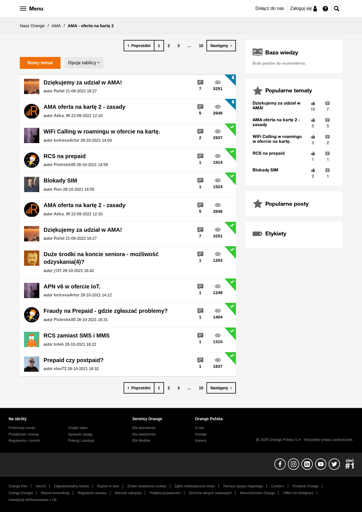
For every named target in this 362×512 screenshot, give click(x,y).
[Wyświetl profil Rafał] (59, 91)
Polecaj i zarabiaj (81, 441)
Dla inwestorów (144, 434)
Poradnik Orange (305, 486)
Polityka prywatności (165, 493)
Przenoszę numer (22, 428)
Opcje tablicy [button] (82, 62)
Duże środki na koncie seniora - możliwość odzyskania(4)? (101, 258)
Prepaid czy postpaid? (74, 360)
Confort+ (278, 486)
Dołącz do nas (269, 8)
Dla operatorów (144, 428)
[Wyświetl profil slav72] (60, 368)
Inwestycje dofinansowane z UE (33, 500)
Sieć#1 (41, 486)
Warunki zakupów (128, 493)
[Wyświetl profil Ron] (58, 189)
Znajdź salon (77, 428)
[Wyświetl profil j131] (58, 270)
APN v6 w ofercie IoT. (72, 286)
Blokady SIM (60, 180)
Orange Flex (18, 486)
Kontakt (201, 434)
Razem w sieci (108, 486)
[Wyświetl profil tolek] (59, 344)
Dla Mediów (141, 441)
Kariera (200, 441)
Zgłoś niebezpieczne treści (195, 486)
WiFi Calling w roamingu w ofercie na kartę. (102, 131)
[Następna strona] (221, 45)
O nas (199, 428)
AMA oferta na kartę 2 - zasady (84, 107)
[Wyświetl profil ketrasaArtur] (66, 140)
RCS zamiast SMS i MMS (76, 335)
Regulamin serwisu (92, 493)
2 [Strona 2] (169, 45)
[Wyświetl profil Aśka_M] (62, 115)
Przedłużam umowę (24, 434)
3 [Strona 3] (179, 45)
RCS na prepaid (65, 156)
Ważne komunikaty (55, 493)
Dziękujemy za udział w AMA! (83, 82)
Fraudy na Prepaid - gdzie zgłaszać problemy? (106, 311)
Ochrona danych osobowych (210, 493)
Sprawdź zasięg (80, 434)
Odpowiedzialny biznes (71, 486)
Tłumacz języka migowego (243, 486)
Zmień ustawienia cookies (146, 486)
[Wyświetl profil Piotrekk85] (65, 164)
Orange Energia (21, 493)
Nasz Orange (32, 25)
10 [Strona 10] (201, 45)
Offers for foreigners (298, 493)
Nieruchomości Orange (257, 493)
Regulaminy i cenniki (24, 441)
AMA (56, 25)
